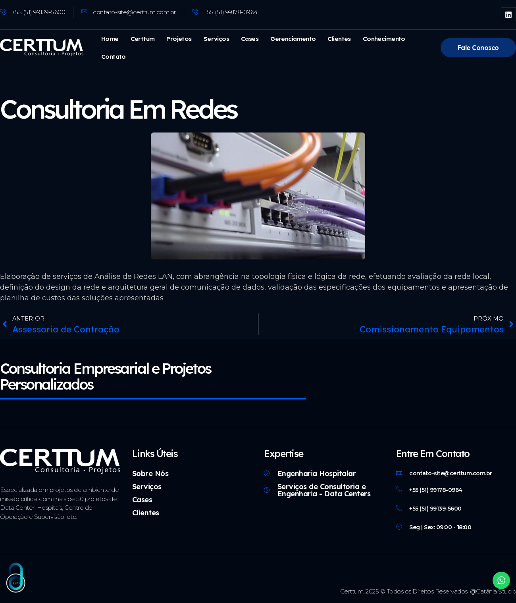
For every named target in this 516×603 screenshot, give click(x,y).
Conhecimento (379, 38)
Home (109, 38)
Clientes (335, 38)
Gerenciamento (290, 38)
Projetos (178, 38)
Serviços (214, 38)
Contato (113, 56)
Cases (247, 38)
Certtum (142, 38)
